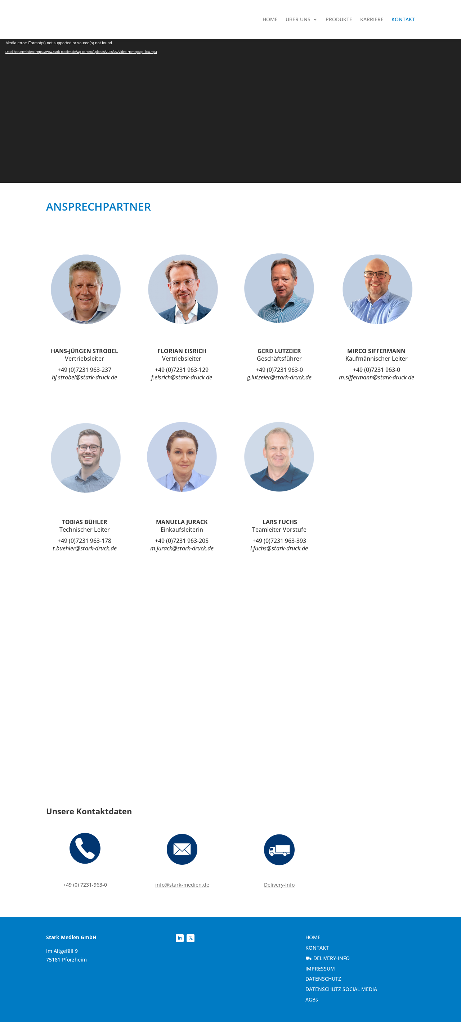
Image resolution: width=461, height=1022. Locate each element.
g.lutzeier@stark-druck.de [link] (279, 377)
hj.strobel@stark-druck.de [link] (84, 377)
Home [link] (270, 19)
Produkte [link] (339, 19)
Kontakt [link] (403, 19)
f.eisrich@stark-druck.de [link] (181, 377)
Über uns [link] (298, 19)
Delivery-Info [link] (279, 884)
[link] (94, 20)
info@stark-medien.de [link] (182, 884)
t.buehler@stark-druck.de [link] (85, 548)
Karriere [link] (372, 19)
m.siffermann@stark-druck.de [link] (376, 377)
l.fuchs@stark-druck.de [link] (279, 548)
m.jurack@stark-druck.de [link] (182, 548)
